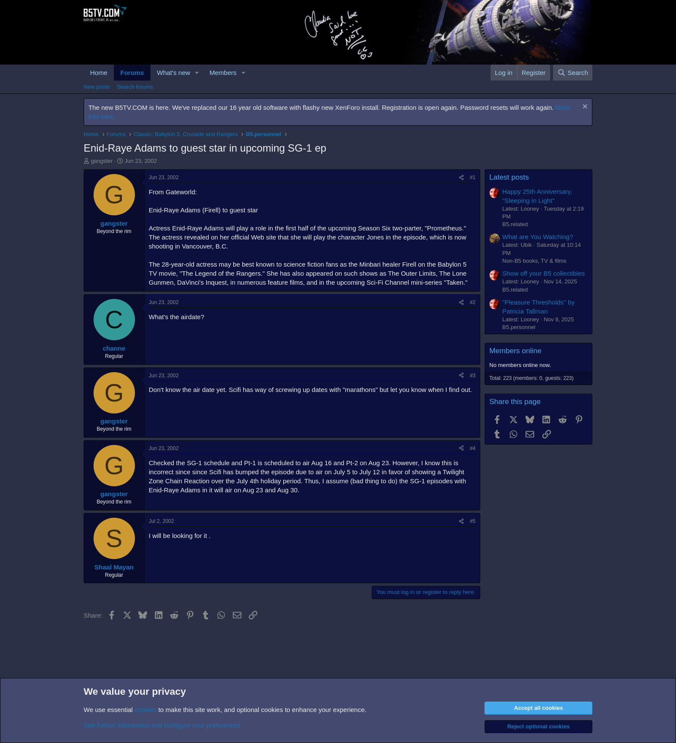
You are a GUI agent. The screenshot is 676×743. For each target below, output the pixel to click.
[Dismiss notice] (584, 107)
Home (98, 72)
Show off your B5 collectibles (543, 273)
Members (223, 72)
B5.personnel (518, 327)
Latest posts (509, 177)
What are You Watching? (537, 236)
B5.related (515, 224)
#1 (473, 177)
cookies (145, 709)
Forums (132, 72)
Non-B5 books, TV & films (534, 261)
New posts (97, 87)
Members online (515, 351)
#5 (473, 521)
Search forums (135, 87)
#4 (473, 448)
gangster (102, 161)
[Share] (461, 178)
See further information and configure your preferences (162, 725)
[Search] (572, 73)
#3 (473, 376)
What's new (173, 72)
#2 (473, 302)
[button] (197, 73)
